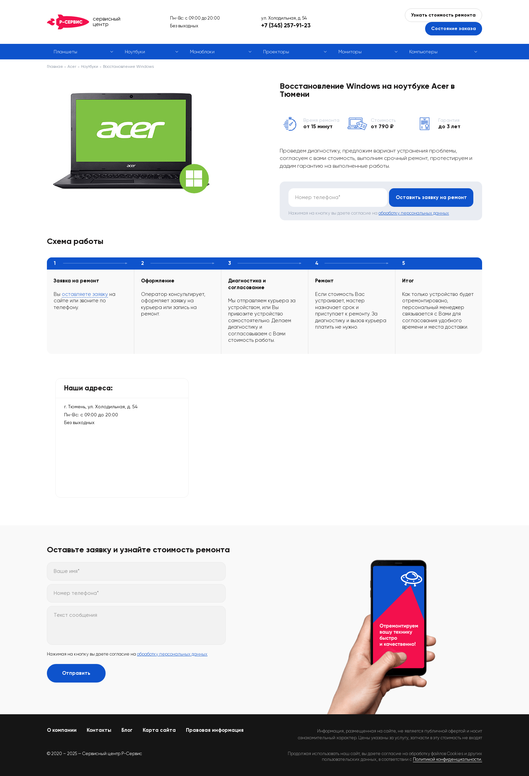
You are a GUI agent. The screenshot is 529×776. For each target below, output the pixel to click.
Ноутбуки (135, 51)
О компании (62, 730)
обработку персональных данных (414, 213)
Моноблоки (202, 51)
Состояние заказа (453, 28)
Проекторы (276, 51)
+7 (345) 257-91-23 (286, 25)
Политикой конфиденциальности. (447, 759)
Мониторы (350, 51)
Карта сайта (159, 730)
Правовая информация (215, 730)
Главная (55, 66)
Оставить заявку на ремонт (431, 197)
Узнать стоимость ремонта (443, 15)
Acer (71, 66)
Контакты (99, 730)
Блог (127, 730)
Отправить (76, 673)
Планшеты (65, 51)
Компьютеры (423, 51)
